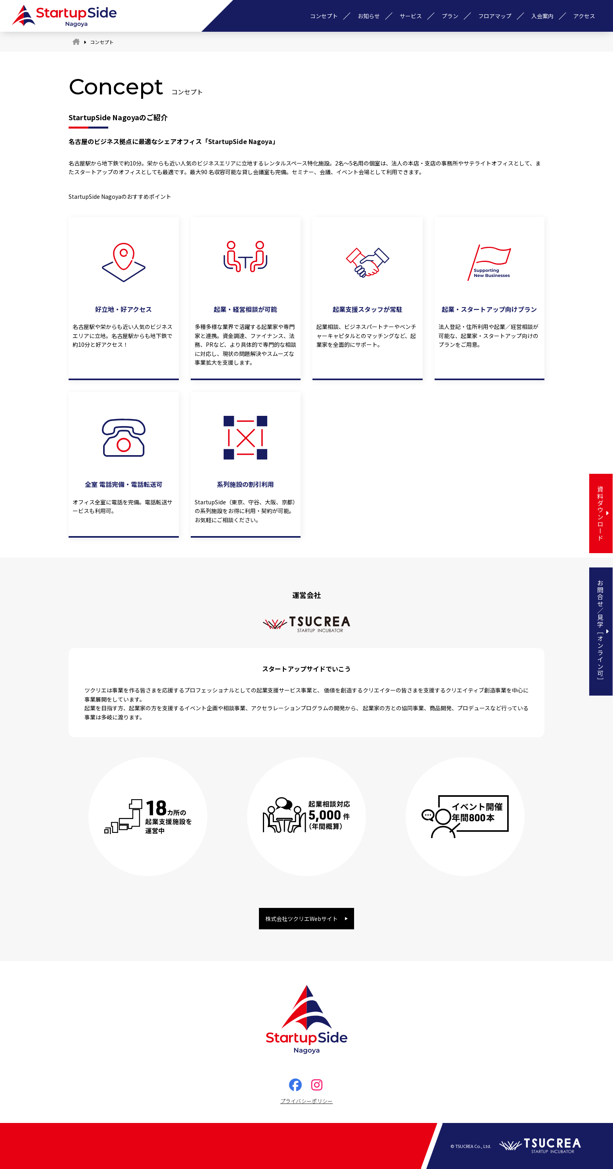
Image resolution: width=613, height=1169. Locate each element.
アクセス (584, 16)
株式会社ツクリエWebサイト (301, 919)
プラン (450, 16)
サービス (411, 16)
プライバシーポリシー (306, 1101)
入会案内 (542, 16)
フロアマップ (494, 16)
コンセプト (324, 16)
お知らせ (369, 16)
